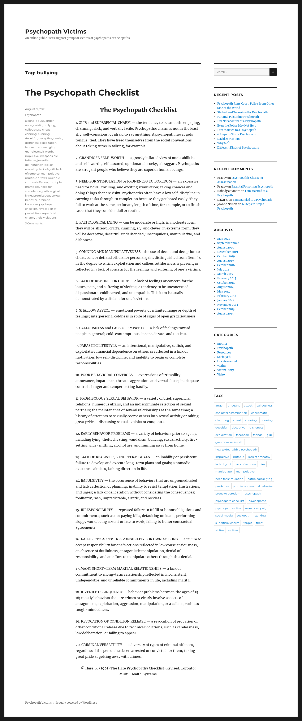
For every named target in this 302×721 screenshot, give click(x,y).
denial (57, 138)
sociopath (243, 515)
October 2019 (226, 256)
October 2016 (226, 265)
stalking (260, 515)
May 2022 (223, 239)
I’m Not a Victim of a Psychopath (239, 121)
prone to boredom (227, 493)
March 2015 (225, 274)
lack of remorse (246, 464)
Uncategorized (227, 361)
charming (222, 420)
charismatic (259, 412)
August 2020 (225, 247)
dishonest (32, 142)
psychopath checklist (229, 500)
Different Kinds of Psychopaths (238, 147)
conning (31, 134)
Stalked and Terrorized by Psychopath (242, 112)
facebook (242, 434)
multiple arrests (36, 178)
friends (257, 434)
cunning (44, 134)
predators (222, 486)
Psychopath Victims (55, 31)
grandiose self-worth (39, 151)
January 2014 (225, 300)
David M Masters (228, 139)
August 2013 (225, 313)
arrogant (234, 405)
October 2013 (225, 309)
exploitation (48, 142)
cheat (46, 129)
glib (52, 147)
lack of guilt (47, 169)
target (247, 522)
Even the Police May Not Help (236, 125)
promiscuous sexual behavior (253, 486)
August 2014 (225, 287)
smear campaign (256, 508)
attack (248, 405)
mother (222, 344)
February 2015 (226, 278)
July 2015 (223, 269)
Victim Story (225, 370)
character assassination (231, 412)
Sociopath (224, 357)
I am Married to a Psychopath (236, 130)
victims (233, 530)
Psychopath (33, 114)
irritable (30, 160)
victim (221, 366)
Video (221, 374)
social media (224, 515)
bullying (49, 125)
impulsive (32, 156)
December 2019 (227, 252)
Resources (224, 352)
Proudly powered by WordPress (76, 702)
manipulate (223, 471)
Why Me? (223, 143)
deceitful (31, 138)
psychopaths (257, 500)
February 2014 (226, 296)
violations (49, 217)
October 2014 (226, 283)
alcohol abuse (34, 120)
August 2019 (225, 261)
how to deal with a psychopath (236, 449)
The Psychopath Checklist (82, 92)
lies (262, 464)
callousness (33, 129)
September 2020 (228, 243)
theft (38, 217)
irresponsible (49, 156)
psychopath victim (228, 508)
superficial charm (227, 522)
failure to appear (36, 147)
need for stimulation (229, 478)
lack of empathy (259, 456)
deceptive (45, 138)
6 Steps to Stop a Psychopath (236, 134)
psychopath (253, 493)
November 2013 (227, 305)
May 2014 (223, 291)
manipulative (50, 173)
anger (50, 120)
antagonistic (33, 125)
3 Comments (34, 223)
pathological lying (259, 478)
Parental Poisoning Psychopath (238, 117)
